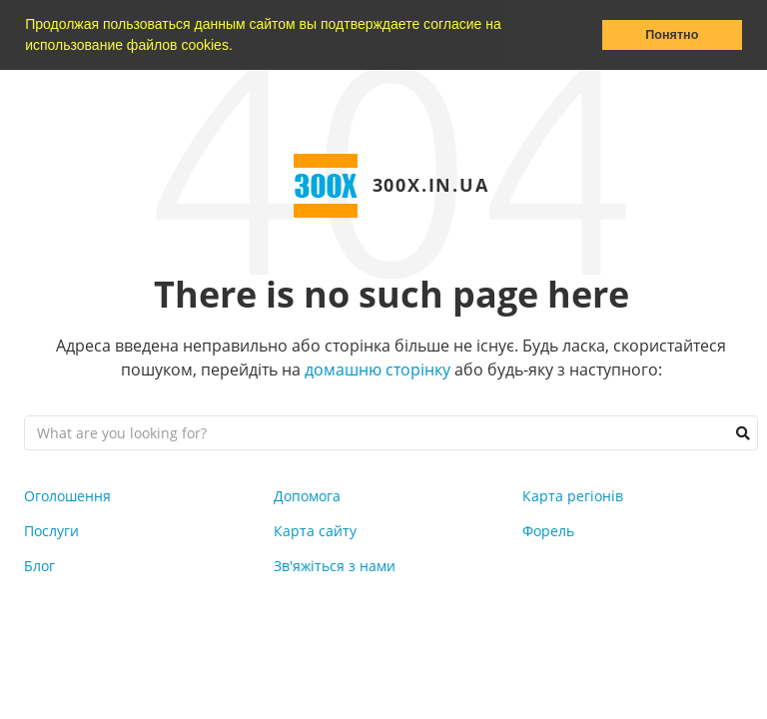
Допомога (307, 495)
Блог (39, 565)
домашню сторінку (377, 369)
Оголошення (67, 495)
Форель (548, 530)
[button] (240, 47)
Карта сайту (315, 530)
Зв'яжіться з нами (334, 565)
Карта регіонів (572, 495)
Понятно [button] (671, 35)
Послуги (51, 530)
